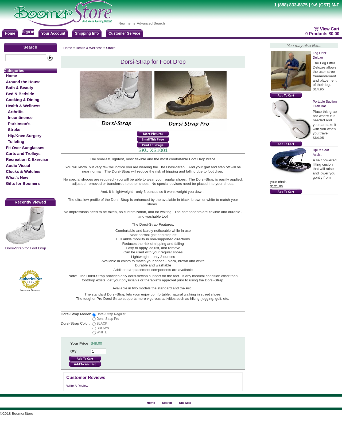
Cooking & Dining (22, 99)
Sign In (28, 32)
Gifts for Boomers (23, 183)
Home (11, 75)
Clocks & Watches (23, 171)
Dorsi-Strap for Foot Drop (25, 248)
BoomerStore (63, 13)
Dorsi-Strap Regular (111, 314)
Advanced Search (151, 23)
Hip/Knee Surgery (24, 135)
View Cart (329, 29)
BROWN (103, 328)
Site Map (185, 402)
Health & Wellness (23, 105)
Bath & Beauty (19, 87)
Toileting (16, 141)
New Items (126, 23)
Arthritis (16, 111)
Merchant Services (30, 290)
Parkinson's (19, 123)
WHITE (102, 332)
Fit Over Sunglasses (25, 147)
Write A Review (77, 386)
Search (30, 47)
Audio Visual (18, 165)
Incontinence (20, 117)
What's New (17, 177)
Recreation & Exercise (27, 159)
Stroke (14, 129)
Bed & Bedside (20, 93)
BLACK (102, 323)
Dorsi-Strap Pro (108, 319)
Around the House (23, 81)
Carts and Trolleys (23, 153)
